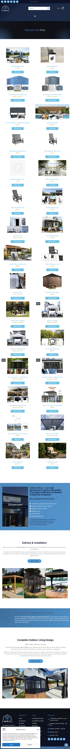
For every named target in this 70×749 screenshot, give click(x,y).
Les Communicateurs (51, 747)
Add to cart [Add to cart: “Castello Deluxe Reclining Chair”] (18, 270)
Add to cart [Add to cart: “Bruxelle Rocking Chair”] (52, 213)
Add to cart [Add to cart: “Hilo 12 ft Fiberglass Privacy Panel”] (18, 439)
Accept (11, 744)
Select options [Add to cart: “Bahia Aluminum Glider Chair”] (52, 156)
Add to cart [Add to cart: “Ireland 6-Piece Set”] (18, 467)
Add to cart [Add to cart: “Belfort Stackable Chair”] (52, 185)
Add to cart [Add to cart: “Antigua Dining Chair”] (52, 72)
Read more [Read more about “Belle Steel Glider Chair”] (18, 213)
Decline (30, 744)
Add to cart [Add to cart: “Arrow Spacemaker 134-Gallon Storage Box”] (18, 128)
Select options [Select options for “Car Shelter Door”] (18, 241)
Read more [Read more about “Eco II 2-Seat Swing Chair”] (52, 354)
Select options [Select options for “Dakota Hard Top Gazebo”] (18, 326)
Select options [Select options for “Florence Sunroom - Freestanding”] (18, 383)
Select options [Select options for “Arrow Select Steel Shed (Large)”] (18, 100)
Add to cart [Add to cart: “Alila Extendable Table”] (18, 72)
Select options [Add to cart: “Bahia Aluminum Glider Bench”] (18, 156)
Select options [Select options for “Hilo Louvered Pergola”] (52, 439)
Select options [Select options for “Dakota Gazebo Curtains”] (52, 298)
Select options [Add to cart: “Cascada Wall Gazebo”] (52, 241)
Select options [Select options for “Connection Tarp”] (18, 298)
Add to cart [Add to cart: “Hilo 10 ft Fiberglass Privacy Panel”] (52, 411)
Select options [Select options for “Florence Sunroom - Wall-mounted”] (52, 383)
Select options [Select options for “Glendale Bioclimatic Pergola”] (18, 411)
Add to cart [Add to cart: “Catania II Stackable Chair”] (52, 270)
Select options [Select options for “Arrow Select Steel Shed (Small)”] (52, 100)
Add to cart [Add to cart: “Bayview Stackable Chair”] (18, 185)
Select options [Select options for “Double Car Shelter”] (52, 326)
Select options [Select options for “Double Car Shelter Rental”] (18, 354)
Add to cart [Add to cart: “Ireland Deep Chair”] (52, 467)
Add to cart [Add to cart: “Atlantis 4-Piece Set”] (52, 128)
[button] (38, 729)
